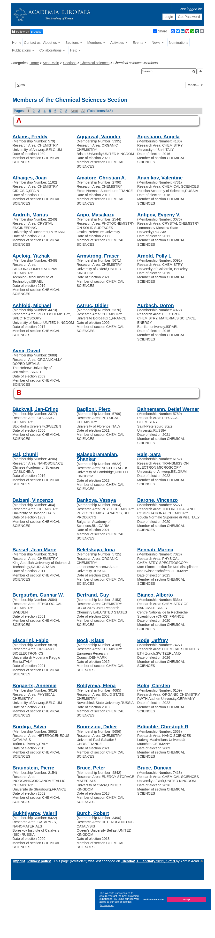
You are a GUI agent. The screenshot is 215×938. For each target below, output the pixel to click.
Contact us (32, 42)
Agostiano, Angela (158, 136)
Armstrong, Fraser (98, 256)
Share (160, 31)
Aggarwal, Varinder (99, 136)
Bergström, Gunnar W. (38, 595)
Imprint (19, 861)
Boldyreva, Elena (96, 685)
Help (73, 50)
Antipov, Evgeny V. (158, 214)
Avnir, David (26, 350)
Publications (21, 50)
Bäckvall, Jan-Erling (36, 409)
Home (16, 42)
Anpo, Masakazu (96, 214)
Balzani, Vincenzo (33, 500)
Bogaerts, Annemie (35, 685)
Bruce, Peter (91, 767)
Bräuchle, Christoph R (162, 726)
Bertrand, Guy (93, 595)
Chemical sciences (94, 63)
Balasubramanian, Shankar (97, 457)
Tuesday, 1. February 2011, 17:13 (148, 861)
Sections (72, 42)
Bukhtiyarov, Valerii (35, 813)
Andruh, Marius (30, 214)
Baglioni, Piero (94, 409)
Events (137, 42)
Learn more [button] (107, 905)
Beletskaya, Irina (96, 549)
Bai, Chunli (25, 454)
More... (193, 85)
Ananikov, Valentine (160, 177)
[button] (194, 72)
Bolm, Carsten (153, 685)
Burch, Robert (93, 813)
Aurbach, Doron (155, 305)
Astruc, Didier (92, 305)
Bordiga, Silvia (29, 726)
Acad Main (51, 63)
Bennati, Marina (155, 549)
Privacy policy (39, 861)
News (156, 42)
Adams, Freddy (30, 136)
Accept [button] (187, 899)
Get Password (189, 17)
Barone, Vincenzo (157, 500)
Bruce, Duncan (154, 767)
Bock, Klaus (90, 640)
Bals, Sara (149, 454)
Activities (117, 42)
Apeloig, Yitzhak (31, 256)
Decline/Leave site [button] (153, 899)
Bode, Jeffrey (152, 640)
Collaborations (50, 50)
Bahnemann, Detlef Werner (168, 409)
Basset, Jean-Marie (34, 549)
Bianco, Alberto (155, 595)
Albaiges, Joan (30, 177)
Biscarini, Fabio (31, 640)
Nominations (178, 42)
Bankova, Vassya (96, 500)
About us (50, 42)
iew (21, 85)
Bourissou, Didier (97, 726)
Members (94, 42)
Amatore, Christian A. (101, 177)
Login (168, 17)
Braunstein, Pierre (33, 767)
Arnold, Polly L (154, 256)
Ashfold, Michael (32, 305)
